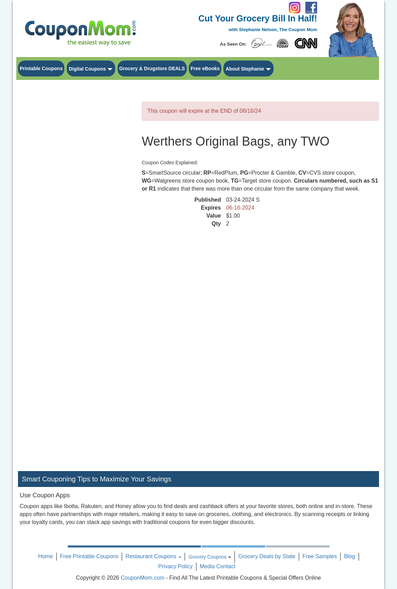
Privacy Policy (175, 566)
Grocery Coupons (208, 557)
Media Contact (217, 566)
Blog (349, 556)
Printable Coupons (41, 68)
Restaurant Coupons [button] (153, 556)
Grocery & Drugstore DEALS (152, 68)
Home (45, 556)
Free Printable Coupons (89, 556)
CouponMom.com (142, 578)
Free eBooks (205, 68)
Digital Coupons (87, 69)
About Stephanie (244, 69)
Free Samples (320, 556)
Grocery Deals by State (266, 556)
